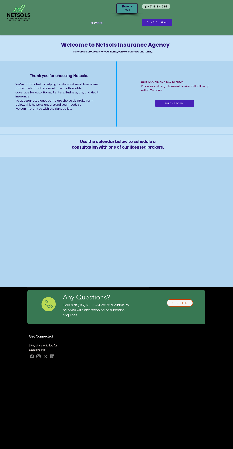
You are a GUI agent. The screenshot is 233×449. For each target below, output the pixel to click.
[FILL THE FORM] (174, 103)
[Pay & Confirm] (157, 22)
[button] (96, 23)
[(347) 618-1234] (156, 6)
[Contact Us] (180, 303)
